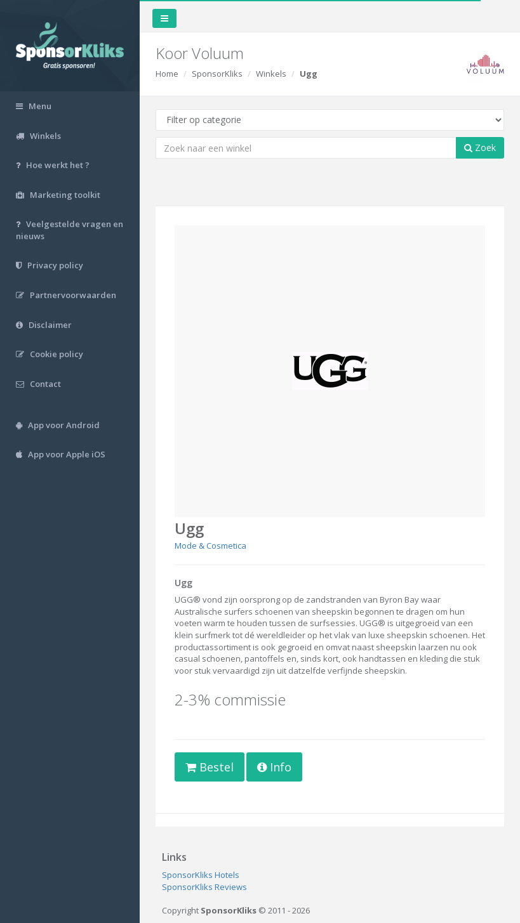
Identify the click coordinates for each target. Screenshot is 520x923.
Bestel (209, 767)
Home (167, 73)
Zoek (480, 147)
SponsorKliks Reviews (204, 887)
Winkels (271, 73)
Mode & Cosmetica (210, 545)
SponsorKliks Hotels (200, 874)
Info (274, 767)
